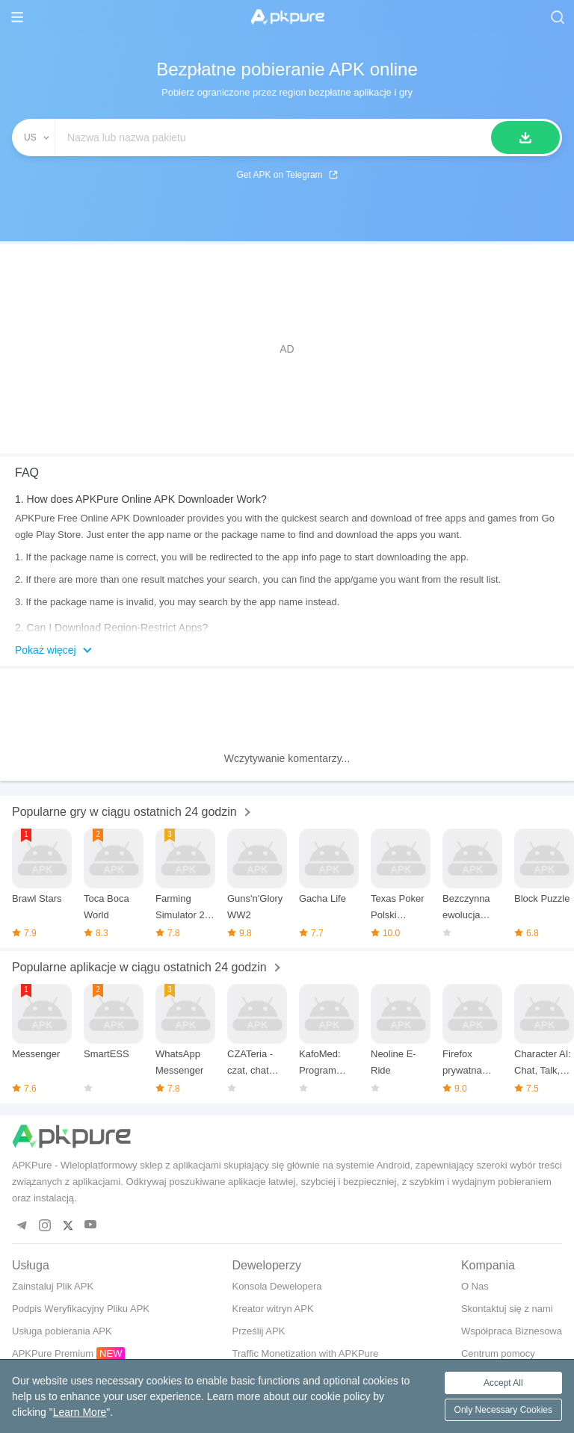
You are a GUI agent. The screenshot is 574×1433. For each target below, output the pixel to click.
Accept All (503, 1383)
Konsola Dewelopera (277, 1286)
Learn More (80, 1412)
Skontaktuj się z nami (507, 1308)
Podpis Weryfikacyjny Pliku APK (80, 1308)
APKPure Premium (52, 1353)
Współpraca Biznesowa (511, 1331)
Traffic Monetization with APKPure (305, 1353)
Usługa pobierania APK (62, 1331)
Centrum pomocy (498, 1353)
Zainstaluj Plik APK (52, 1286)
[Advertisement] (287, 349)
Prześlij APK (259, 1331)
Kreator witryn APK (273, 1308)
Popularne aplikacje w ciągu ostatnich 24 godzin (139, 967)
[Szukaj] (525, 137)
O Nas (475, 1286)
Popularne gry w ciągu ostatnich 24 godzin (124, 811)
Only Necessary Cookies (503, 1410)
